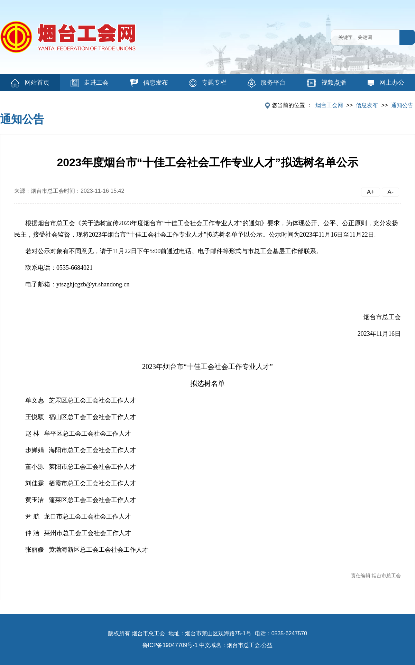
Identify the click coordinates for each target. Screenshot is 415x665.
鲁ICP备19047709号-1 (170, 645)
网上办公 (385, 82)
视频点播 (326, 83)
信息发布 (149, 83)
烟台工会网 (329, 105)
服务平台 (267, 83)
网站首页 (30, 83)
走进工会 (90, 83)
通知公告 (402, 105)
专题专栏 (208, 83)
